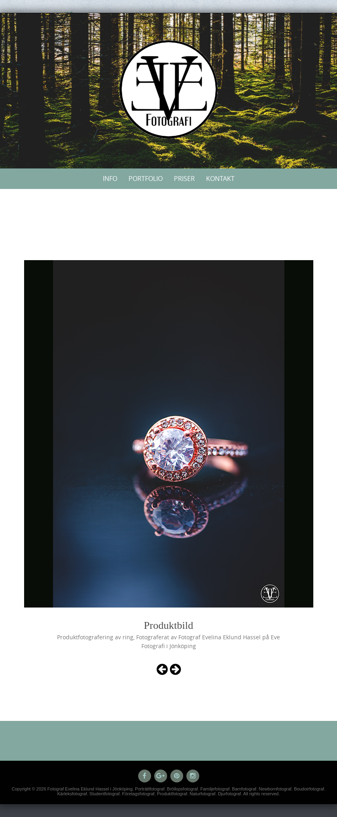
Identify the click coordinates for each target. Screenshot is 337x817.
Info (110, 178)
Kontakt (220, 178)
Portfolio (146, 178)
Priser (184, 178)
